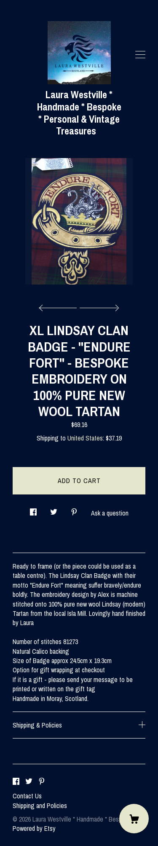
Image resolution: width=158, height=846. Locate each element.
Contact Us (27, 795)
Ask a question (110, 513)
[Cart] (134, 818)
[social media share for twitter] (53, 510)
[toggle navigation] (140, 55)
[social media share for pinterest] (74, 510)
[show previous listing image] (60, 306)
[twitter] (28, 781)
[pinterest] (41, 781)
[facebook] (16, 781)
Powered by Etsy (34, 828)
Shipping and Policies (40, 805)
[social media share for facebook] (33, 510)
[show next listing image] (98, 306)
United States (85, 438)
